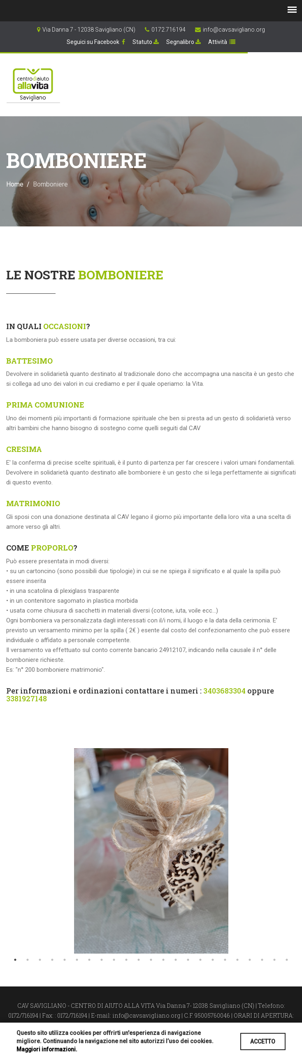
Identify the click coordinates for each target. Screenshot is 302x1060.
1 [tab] (15, 960)
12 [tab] (151, 960)
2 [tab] (27, 960)
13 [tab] (163, 960)
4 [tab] (52, 960)
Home (14, 184)
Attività (221, 42)
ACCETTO (261, 1041)
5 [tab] (64, 960)
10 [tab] (126, 960)
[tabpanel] (151, 851)
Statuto (145, 42)
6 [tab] (77, 960)
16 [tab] (200, 960)
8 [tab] (102, 960)
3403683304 (224, 691)
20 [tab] (250, 960)
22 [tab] (274, 960)
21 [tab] (262, 960)
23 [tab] (287, 960)
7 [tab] (89, 960)
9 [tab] (114, 960)
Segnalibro (183, 42)
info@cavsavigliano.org (234, 29)
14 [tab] (176, 960)
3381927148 (26, 698)
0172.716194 (168, 29)
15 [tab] (188, 960)
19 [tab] (237, 960)
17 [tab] (213, 960)
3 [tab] (40, 960)
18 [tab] (225, 960)
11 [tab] (139, 960)
